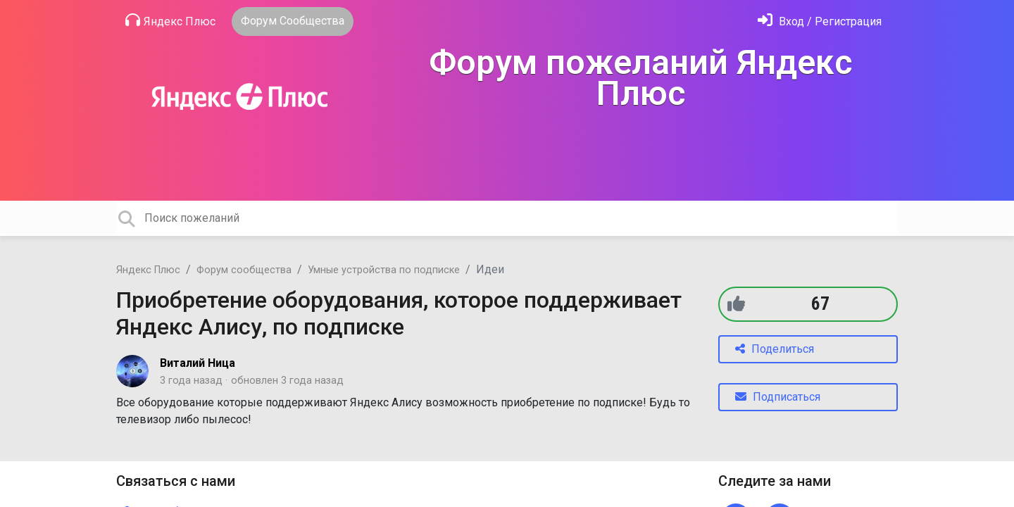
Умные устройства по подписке (384, 270)
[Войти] (819, 21)
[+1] (736, 304)
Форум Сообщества (292, 20)
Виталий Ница (197, 363)
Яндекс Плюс (170, 20)
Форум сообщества (244, 270)
